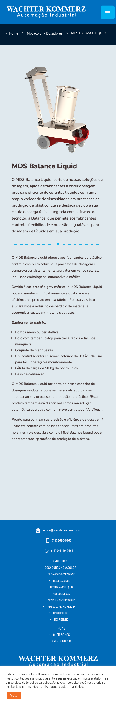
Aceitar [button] (14, 695)
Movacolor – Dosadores (44, 33)
